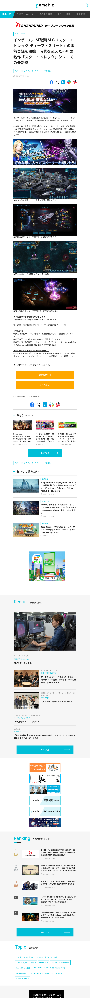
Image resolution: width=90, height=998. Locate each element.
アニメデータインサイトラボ (47, 957)
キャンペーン (20, 33)
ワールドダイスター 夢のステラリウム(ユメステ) (47, 973)
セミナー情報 (64, 14)
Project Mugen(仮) (23, 968)
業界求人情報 (45, 14)
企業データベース (25, 14)
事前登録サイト (45, 374)
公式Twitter (45, 385)
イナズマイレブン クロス (25, 957)
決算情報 (80, 14)
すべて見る (45, 453)
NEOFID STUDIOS (22, 978)
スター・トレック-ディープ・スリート (28, 71)
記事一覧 (6, 14)
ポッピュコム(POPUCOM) (60, 962)
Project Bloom (21, 973)
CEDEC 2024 (43, 962)
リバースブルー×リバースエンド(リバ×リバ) (49, 968)
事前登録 (47, 71)
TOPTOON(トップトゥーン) (26, 962)
